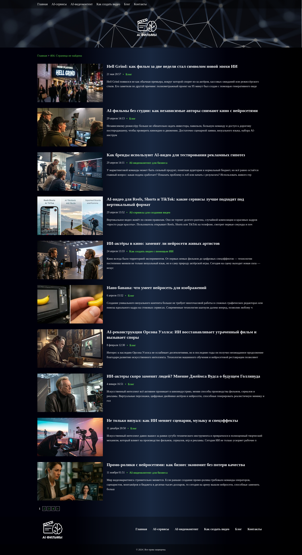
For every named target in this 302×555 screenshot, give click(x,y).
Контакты (140, 4)
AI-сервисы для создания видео (149, 212)
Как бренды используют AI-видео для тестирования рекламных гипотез (176, 154)
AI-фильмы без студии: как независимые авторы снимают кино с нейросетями (182, 110)
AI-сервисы (59, 4)
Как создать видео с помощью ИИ (151, 251)
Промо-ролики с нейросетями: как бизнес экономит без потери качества (176, 464)
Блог (127, 4)
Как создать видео (108, 4)
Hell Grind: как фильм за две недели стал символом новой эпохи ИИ (172, 66)
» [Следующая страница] (58, 508)
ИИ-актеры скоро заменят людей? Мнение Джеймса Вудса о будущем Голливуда (183, 376)
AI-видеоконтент (81, 4)
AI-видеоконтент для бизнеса (148, 162)
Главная (42, 4)
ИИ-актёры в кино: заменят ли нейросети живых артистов (163, 243)
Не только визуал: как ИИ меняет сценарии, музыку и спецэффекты (172, 420)
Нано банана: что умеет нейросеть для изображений (156, 287)
